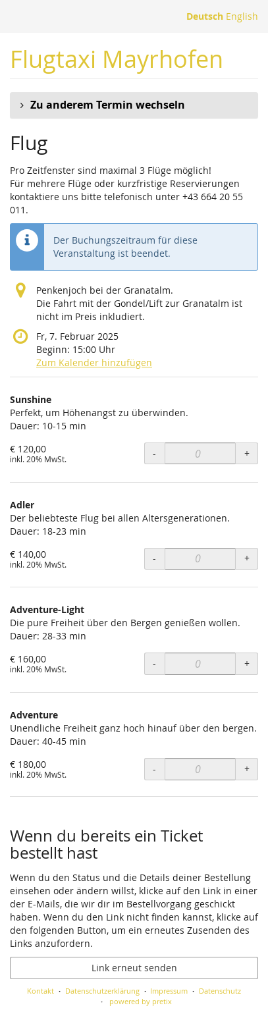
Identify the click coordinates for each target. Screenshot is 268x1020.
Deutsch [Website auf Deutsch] (204, 16)
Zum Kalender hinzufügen (94, 362)
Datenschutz (220, 991)
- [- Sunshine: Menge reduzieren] (154, 453)
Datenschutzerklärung (102, 991)
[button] (134, 105)
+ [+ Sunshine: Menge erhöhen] (247, 453)
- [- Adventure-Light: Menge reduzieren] (154, 663)
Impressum (169, 991)
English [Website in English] (242, 16)
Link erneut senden (134, 967)
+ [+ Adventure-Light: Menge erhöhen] (247, 663)
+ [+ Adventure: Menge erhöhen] (247, 769)
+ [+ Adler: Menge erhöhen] (247, 558)
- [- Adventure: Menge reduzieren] (154, 769)
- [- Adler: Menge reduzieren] (154, 558)
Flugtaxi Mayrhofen (116, 59)
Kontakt (40, 991)
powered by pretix (140, 1001)
